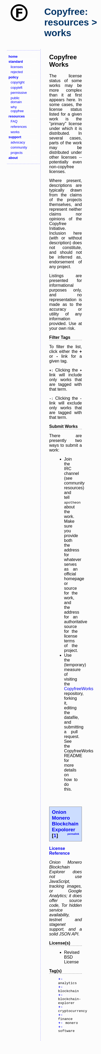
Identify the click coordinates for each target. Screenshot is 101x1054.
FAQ (14, 121)
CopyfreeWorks (78, 688)
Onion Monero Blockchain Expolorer (65, 820)
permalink (73, 834)
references (19, 127)
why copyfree (17, 109)
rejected (17, 72)
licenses (17, 67)
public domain (16, 100)
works (15, 132)
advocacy (18, 142)
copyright (17, 82)
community (19, 147)
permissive (19, 93)
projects (17, 153)
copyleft (16, 88)
